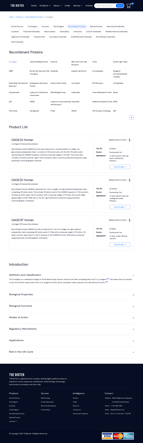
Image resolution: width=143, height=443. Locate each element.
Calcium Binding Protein (39, 62)
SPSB (115, 102)
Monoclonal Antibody (48, 406)
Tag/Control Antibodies (20, 37)
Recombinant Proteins (34, 17)
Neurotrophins (49, 32)
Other (94, 62)
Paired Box (76, 102)
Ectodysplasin (97, 71)
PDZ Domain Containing (101, 111)
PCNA (53, 111)
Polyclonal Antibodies (31, 32)
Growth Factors (17, 26)
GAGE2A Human (22, 140)
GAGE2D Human (22, 180)
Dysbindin (54, 71)
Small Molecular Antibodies (81, 37)
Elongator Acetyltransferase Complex (120, 74)
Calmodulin (76, 92)
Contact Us (77, 410)
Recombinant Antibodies (105, 37)
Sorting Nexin (118, 83)
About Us (76, 406)
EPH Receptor (97, 83)
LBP (114, 111)
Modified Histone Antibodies (117, 32)
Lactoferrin (76, 83)
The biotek (17, 6)
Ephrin (115, 92)
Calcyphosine (14, 92)
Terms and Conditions (80, 414)
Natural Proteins (96, 26)
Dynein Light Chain (120, 62)
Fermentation (45, 410)
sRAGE (32, 102)
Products (44, 5)
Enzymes (45, 26)
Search (119, 6)
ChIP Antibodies (17, 42)
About (56, 5)
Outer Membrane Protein (102, 92)
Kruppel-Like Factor (79, 71)
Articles (89, 5)
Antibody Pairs (39, 37)
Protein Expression (47, 402)
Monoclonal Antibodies (115, 26)
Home (34, 5)
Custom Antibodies (93, 32)
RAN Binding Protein (58, 92)
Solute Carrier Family (58, 83)
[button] (133, 275)
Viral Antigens (58, 26)
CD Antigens (32, 26)
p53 (10, 102)
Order (67, 5)
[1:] (108, 279)
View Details (120, 167)
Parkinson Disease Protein (102, 102)
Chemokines (64, 32)
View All (12, 421)
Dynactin (54, 62)
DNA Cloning (45, 398)
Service (76, 5)
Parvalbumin (34, 111)
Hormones (78, 32)
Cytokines (15, 32)
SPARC (74, 111)
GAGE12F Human (23, 220)
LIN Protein (13, 111)
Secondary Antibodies (58, 37)
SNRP (11, 71)
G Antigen (13, 62)
